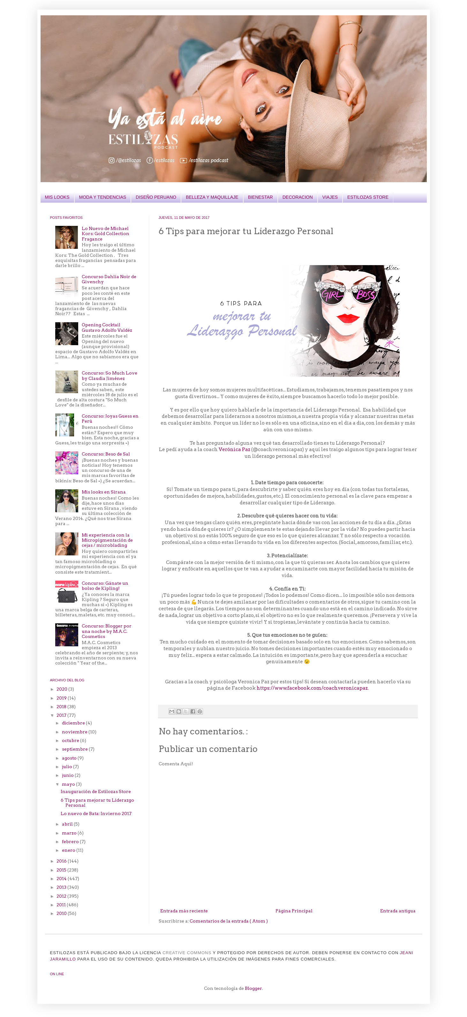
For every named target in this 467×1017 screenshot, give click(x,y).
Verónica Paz (235, 449)
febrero (71, 841)
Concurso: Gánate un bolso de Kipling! (105, 586)
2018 (61, 706)
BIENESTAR (260, 197)
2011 (61, 904)
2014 (62, 878)
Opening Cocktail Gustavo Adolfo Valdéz (107, 327)
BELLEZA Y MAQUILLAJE (212, 197)
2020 (62, 689)
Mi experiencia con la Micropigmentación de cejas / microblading (107, 540)
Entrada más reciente (184, 910)
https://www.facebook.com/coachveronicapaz (312, 688)
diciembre (74, 722)
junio (68, 775)
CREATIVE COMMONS (186, 952)
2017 (61, 715)
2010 (62, 913)
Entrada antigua (398, 910)
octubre (71, 740)
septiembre (75, 749)
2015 (61, 869)
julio (67, 766)
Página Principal (294, 910)
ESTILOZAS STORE (367, 197)
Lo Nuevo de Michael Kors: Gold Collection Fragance (105, 233)
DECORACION (297, 197)
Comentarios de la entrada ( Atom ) (229, 921)
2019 (62, 698)
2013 (61, 887)
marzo (70, 832)
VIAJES (330, 197)
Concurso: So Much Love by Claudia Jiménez (109, 375)
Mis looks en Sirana (104, 491)
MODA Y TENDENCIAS (102, 197)
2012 (61, 896)
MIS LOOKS (57, 197)
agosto (70, 758)
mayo (69, 784)
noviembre (75, 731)
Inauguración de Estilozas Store (96, 791)
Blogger (253, 988)
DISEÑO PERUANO (156, 197)
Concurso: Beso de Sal (106, 454)
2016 (62, 861)
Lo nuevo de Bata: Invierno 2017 (96, 813)
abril (68, 824)
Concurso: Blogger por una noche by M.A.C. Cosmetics (107, 631)
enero (69, 850)
